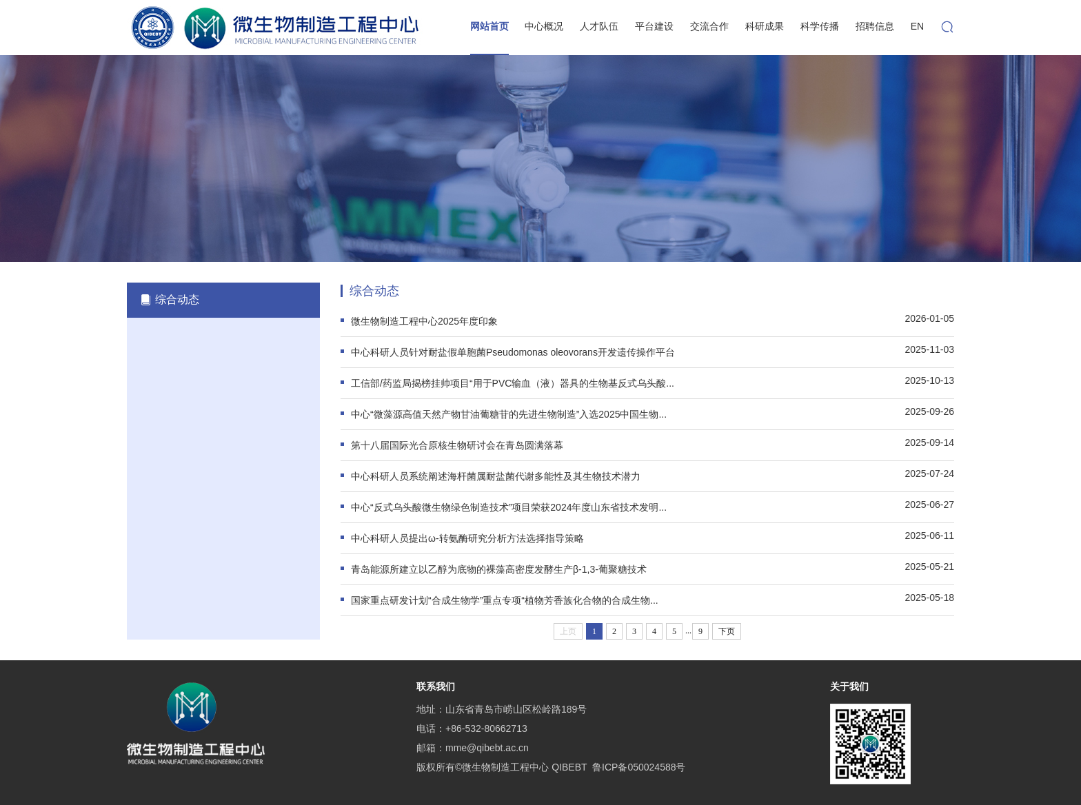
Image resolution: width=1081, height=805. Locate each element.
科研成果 (764, 26)
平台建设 (654, 26)
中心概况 (544, 26)
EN (917, 26)
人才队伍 (599, 26)
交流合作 (709, 26)
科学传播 (819, 26)
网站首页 (489, 26)
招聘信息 (875, 26)
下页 (726, 631)
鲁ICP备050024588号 (638, 767)
